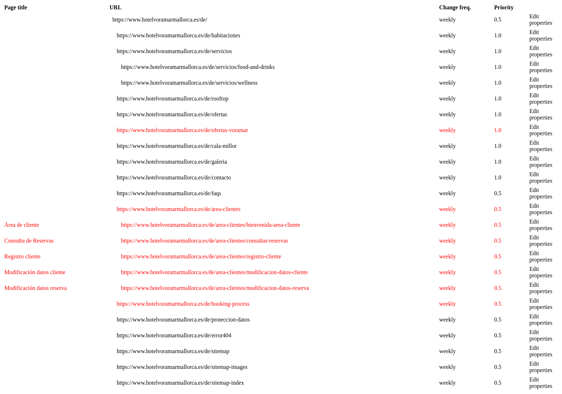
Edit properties (540, 19)
